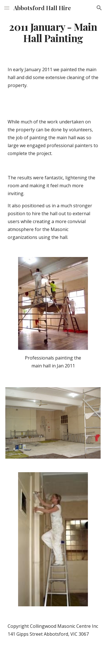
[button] (7, 8)
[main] (53, 32)
